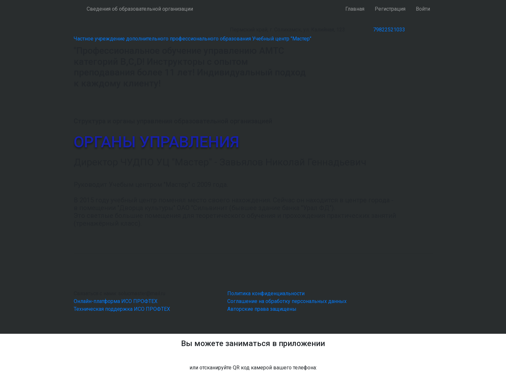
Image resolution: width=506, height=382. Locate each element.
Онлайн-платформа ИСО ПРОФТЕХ (115, 301)
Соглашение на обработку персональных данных (287, 301)
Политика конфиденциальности (266, 293)
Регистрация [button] (390, 9)
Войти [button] (423, 9)
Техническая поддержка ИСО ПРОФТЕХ (122, 309)
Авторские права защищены (261, 309)
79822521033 (389, 30)
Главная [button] (354, 9)
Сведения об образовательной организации (140, 9)
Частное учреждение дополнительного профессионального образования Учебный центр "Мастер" (192, 39)
